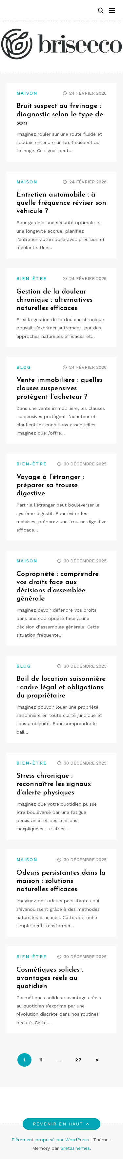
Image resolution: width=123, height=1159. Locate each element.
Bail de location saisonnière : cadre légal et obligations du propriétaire (61, 687)
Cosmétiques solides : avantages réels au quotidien (49, 978)
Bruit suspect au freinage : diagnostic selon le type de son (59, 114)
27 (78, 1059)
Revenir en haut (61, 1124)
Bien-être (31, 278)
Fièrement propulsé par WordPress (51, 1139)
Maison (26, 93)
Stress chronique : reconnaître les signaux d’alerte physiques (53, 784)
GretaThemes (75, 1148)
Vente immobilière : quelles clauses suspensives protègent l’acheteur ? (59, 388)
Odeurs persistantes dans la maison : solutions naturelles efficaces (61, 881)
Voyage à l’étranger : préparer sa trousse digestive (50, 485)
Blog (23, 367)
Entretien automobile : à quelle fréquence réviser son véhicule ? (61, 203)
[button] (100, 10)
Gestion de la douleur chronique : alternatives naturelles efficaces (54, 300)
